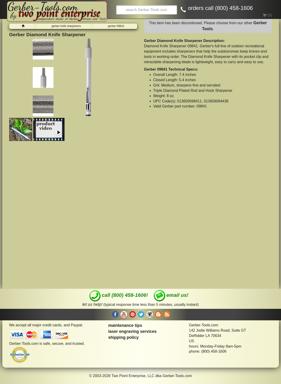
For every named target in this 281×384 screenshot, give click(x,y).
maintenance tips (125, 325)
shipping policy (123, 337)
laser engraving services (132, 331)
